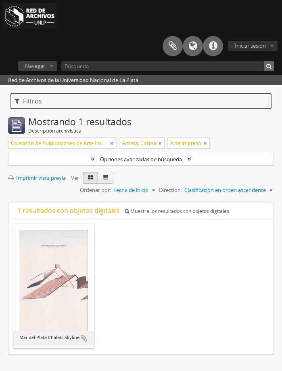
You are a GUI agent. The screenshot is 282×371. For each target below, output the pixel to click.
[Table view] (105, 178)
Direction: (170, 190)
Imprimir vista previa (37, 177)
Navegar (35, 66)
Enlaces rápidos (213, 46)
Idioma (193, 46)
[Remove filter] (111, 143)
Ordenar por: (95, 190)
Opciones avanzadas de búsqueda (141, 159)
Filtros (28, 101)
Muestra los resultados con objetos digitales (177, 211)
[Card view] (90, 178)
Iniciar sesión (250, 45)
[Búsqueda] (167, 66)
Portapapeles (173, 46)
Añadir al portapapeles (84, 338)
